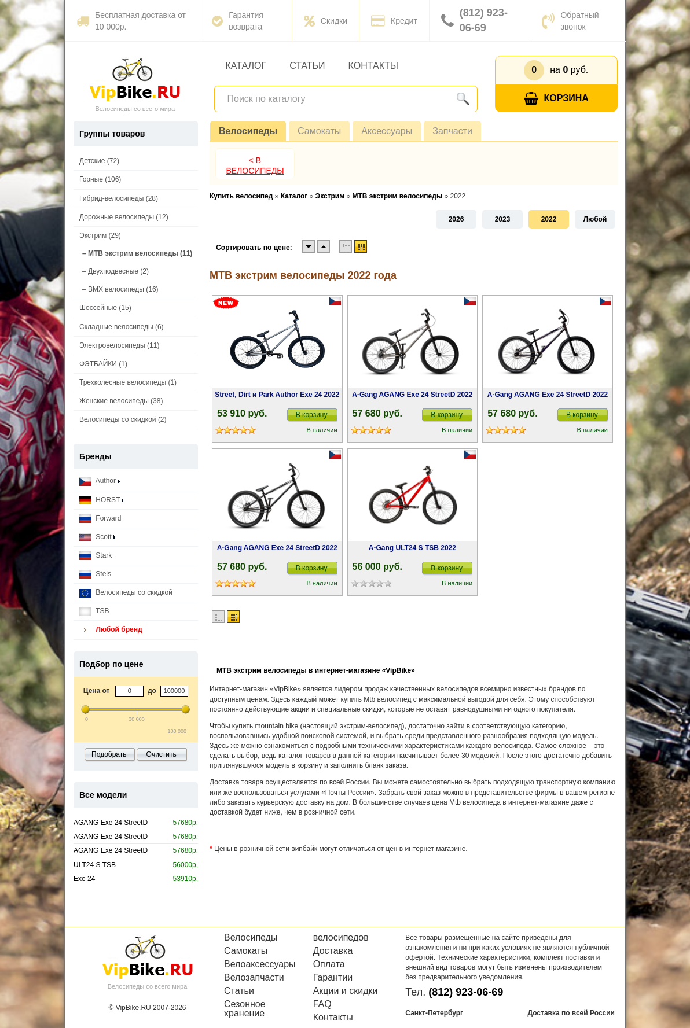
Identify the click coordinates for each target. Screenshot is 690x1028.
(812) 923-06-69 (474, 20)
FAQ (322, 1004)
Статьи (307, 66)
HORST (101, 500)
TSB (94, 611)
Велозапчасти (254, 977)
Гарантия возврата (237, 20)
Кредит (394, 20)
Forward (100, 518)
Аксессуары (386, 131)
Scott (97, 537)
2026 (456, 219)
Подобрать (108, 754)
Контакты (373, 66)
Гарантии (333, 977)
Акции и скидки (345, 991)
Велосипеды (248, 131)
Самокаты (319, 131)
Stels (95, 574)
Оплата (329, 964)
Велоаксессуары (260, 964)
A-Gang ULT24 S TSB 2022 (412, 548)
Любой (595, 219)
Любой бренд (110, 629)
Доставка (333, 951)
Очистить (161, 754)
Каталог (246, 66)
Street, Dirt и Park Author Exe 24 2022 (277, 394)
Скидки (325, 20)
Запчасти (452, 131)
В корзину (312, 415)
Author (99, 481)
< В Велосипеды (255, 165)
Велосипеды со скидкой (125, 592)
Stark (95, 555)
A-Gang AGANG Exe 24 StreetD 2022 (412, 394)
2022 (549, 219)
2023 (503, 219)
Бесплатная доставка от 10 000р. (131, 20)
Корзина (556, 98)
